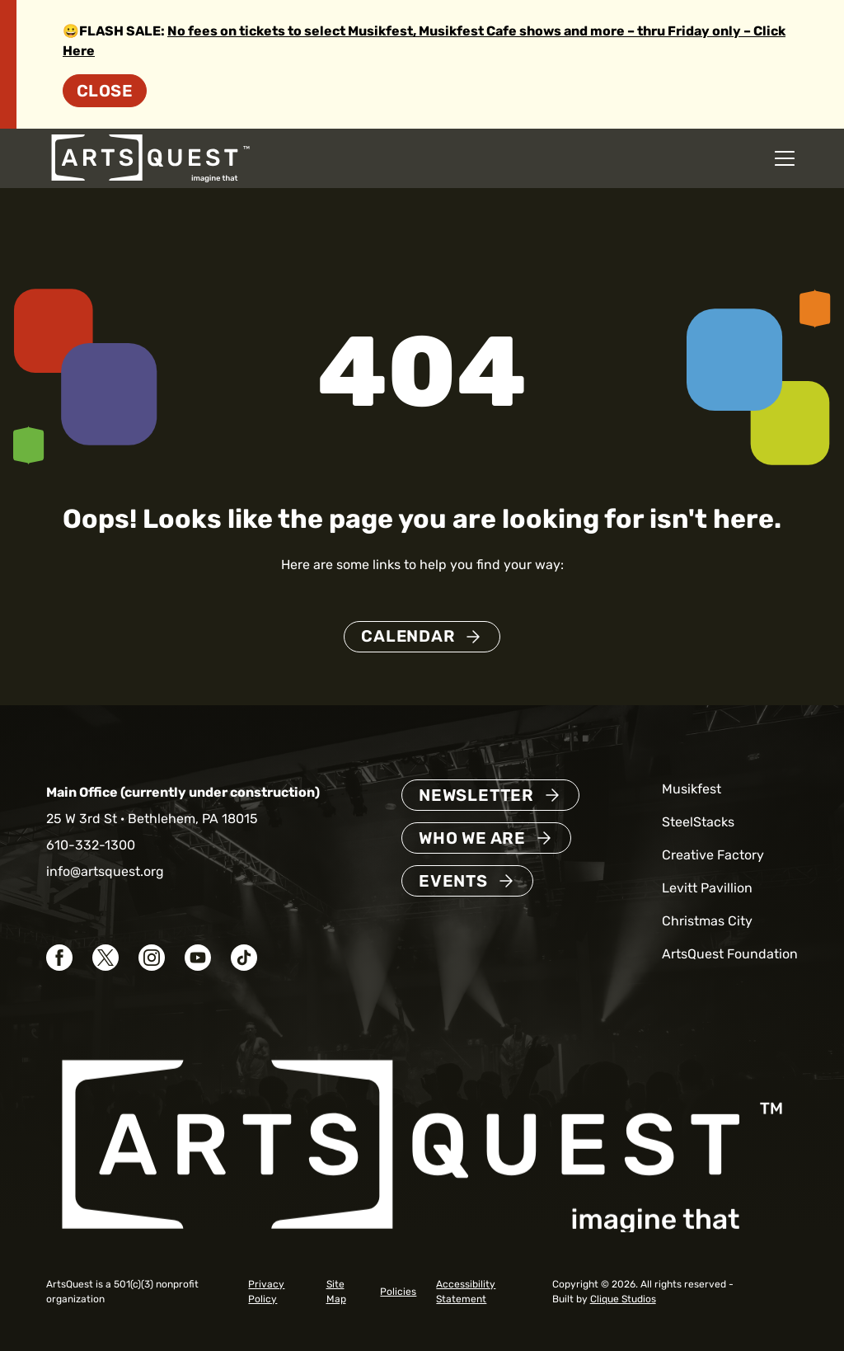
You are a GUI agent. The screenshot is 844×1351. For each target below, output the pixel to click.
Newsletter (476, 795)
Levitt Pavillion (707, 888)
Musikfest (691, 789)
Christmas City (707, 921)
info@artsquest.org (105, 871)
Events (453, 881)
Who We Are (472, 838)
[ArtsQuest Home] (150, 157)
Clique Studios (623, 1299)
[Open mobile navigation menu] (784, 158)
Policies (398, 1291)
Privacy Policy (266, 1291)
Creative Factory (713, 855)
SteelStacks (698, 822)
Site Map (336, 1291)
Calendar (407, 637)
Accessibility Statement (465, 1291)
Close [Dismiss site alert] (105, 91)
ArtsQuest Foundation (730, 954)
